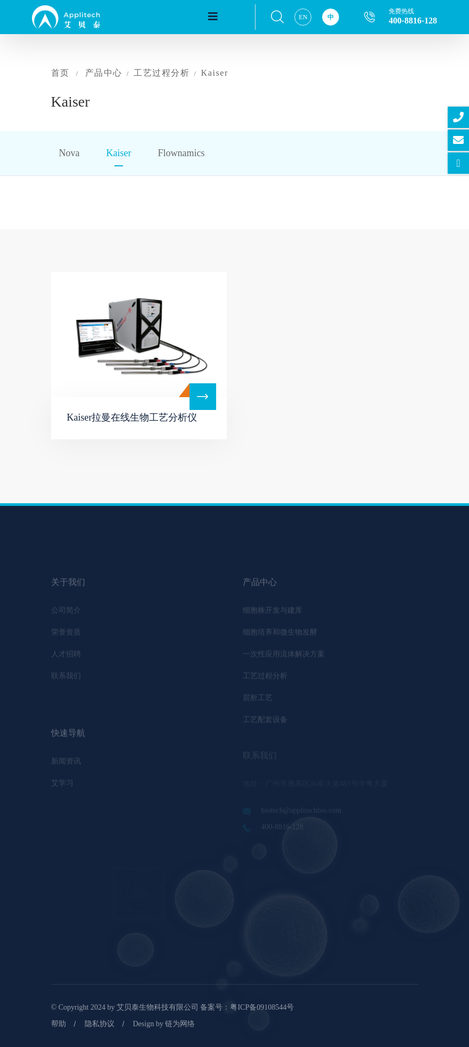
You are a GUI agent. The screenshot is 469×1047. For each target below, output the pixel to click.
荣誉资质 (66, 635)
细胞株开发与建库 (272, 613)
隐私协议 (99, 1024)
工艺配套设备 (265, 723)
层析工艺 (258, 701)
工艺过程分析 (162, 72)
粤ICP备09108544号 (262, 1007)
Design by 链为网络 (164, 1024)
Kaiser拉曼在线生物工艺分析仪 (132, 417)
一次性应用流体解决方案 (284, 657)
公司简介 (66, 613)
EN (303, 17)
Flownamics (181, 153)
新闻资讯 (66, 764)
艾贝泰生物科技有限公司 (158, 1007)
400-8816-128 (413, 20)
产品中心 (103, 72)
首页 (60, 72)
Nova (69, 153)
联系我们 (66, 679)
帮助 (58, 1024)
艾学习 (62, 786)
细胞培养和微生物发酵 (280, 635)
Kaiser (214, 72)
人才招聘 (66, 657)
